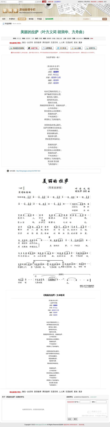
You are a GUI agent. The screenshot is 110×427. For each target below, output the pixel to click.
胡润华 (56, 72)
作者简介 (12, 19)
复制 (75, 42)
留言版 (31, 19)
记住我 (39, 1)
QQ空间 (30, 42)
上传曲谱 (100, 1)
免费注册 (50, 1)
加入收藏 (76, 48)
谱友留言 (93, 1)
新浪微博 (37, 42)
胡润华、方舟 (30, 38)
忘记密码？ (57, 1)
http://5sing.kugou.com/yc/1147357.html (28, 171)
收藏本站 (80, 1)
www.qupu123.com (41, 424)
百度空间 (54, 42)
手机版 (39, 19)
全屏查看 (47, 48)
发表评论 (91, 48)
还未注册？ (93, 397)
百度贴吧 (69, 42)
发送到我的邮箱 (17, 48)
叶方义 (19, 38)
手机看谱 (62, 48)
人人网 (61, 42)
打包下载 (33, 48)
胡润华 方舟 (56, 77)
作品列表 (22, 19)
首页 (105, 1)
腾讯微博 (46, 42)
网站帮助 (87, 1)
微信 (24, 42)
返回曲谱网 (49, 19)
